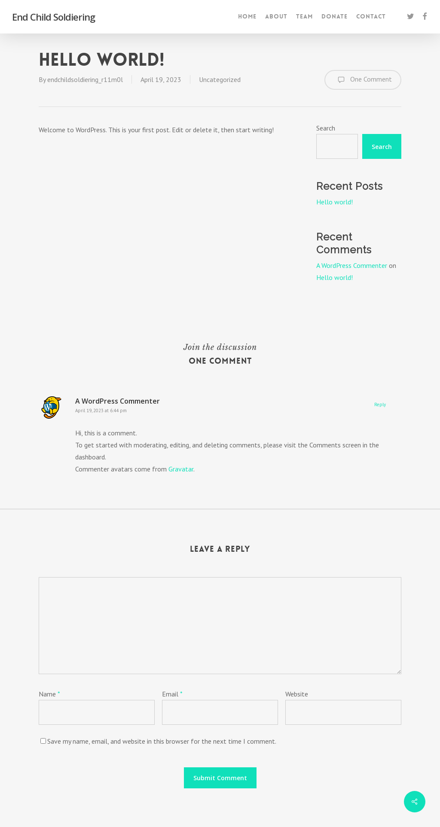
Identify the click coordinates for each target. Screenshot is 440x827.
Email (172, 694)
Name (49, 694)
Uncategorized (220, 79)
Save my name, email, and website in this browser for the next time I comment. (161, 741)
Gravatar (180, 469)
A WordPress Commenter (351, 265)
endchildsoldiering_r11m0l (85, 79)
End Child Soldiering (53, 16)
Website (296, 694)
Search (325, 128)
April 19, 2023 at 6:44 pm (101, 410)
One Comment (363, 79)
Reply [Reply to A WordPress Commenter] (380, 404)
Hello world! (334, 202)
